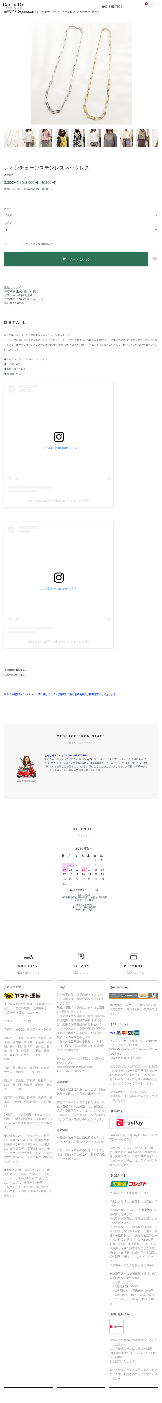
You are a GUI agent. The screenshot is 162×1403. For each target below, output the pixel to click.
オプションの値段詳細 (18, 301)
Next (129, 80)
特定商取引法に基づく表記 (21, 297)
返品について (12, 294)
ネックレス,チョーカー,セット (80, 18)
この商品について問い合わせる (24, 305)
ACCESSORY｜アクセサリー (37, 18)
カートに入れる (76, 265)
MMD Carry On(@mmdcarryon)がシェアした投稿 (59, 507)
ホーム (8, 18)
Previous (34, 80)
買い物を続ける (14, 309)
